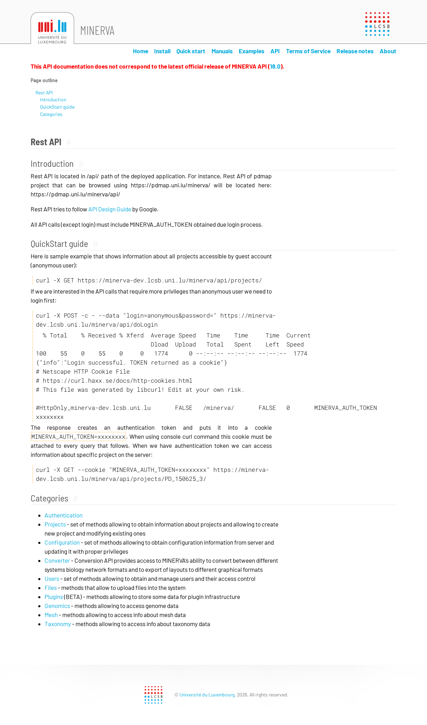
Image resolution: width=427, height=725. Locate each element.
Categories (51, 114)
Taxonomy (58, 623)
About (388, 50)
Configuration (62, 542)
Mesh (51, 614)
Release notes (355, 50)
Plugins (54, 596)
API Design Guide (109, 208)
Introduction (53, 99)
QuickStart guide (57, 107)
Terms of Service (308, 50)
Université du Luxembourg (207, 694)
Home (140, 50)
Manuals (222, 50)
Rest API (44, 92)
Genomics (57, 605)
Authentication (63, 515)
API (275, 50)
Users (52, 578)
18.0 (275, 66)
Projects (55, 524)
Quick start (190, 50)
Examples (251, 50)
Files (51, 587)
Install (162, 50)
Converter (57, 560)
